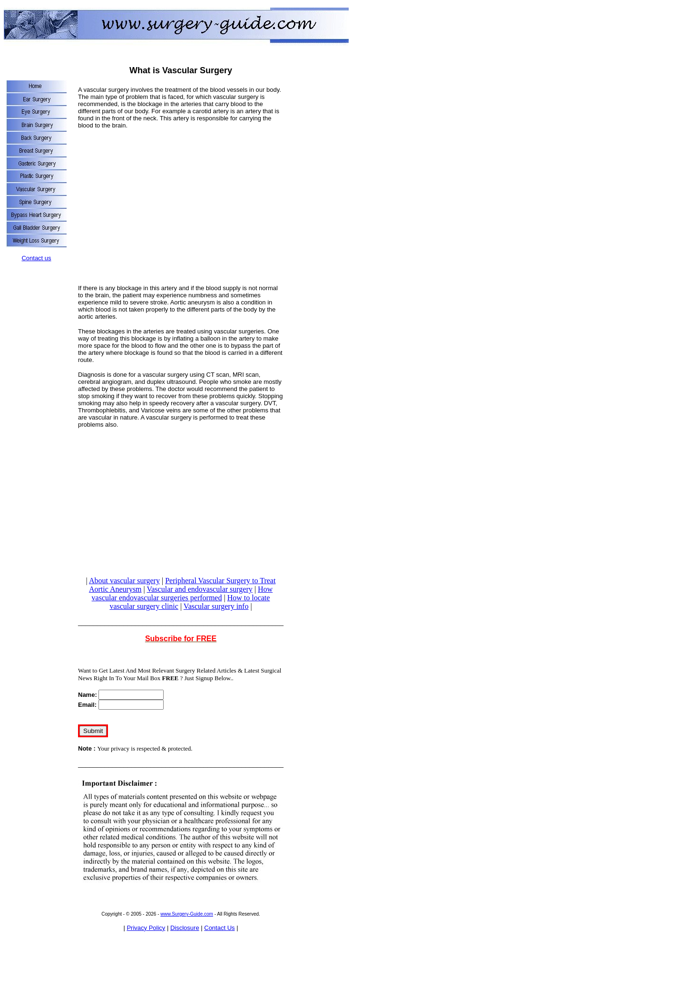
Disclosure (184, 927)
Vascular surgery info (216, 606)
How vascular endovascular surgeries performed (182, 593)
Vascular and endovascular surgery (199, 589)
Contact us (36, 258)
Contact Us (219, 927)
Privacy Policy (146, 927)
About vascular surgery (124, 581)
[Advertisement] (181, 203)
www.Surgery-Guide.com (186, 914)
